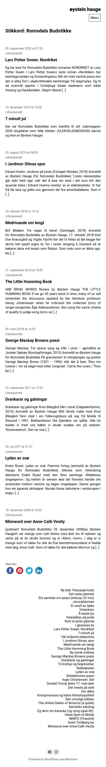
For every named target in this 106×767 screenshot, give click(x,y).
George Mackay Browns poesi (32, 340)
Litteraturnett (13, 53)
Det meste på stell (81, 688)
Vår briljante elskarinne (77, 637)
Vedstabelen (85, 668)
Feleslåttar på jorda (80, 617)
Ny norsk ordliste (82, 652)
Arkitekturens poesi (80, 676)
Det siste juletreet (81, 594)
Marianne (71, 759)
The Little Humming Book (28, 281)
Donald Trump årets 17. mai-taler (70, 683)
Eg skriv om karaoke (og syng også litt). (65, 711)
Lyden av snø (17, 458)
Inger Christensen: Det (78, 680)
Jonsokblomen (83, 602)
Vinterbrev (87, 610)
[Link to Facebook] (50, 752)
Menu (95, 18)
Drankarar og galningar (26, 399)
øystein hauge (85, 9)
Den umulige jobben (79, 699)
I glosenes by (84, 625)
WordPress (52, 759)
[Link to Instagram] (56, 752)
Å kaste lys (86, 613)
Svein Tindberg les (81, 722)
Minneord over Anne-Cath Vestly (35, 521)
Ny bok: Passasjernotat (77, 590)
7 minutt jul (15, 118)
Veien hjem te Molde (79, 715)
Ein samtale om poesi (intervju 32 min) (66, 598)
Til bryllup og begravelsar (76, 664)
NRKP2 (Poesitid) (81, 719)
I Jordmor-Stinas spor (25, 163)
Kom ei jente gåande (79, 621)
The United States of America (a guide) (66, 703)
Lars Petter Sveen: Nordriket (31, 59)
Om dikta (87, 691)
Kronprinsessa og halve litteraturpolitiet (65, 695)
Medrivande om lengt (24, 222)
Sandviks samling (81, 707)
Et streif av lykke (82, 606)
